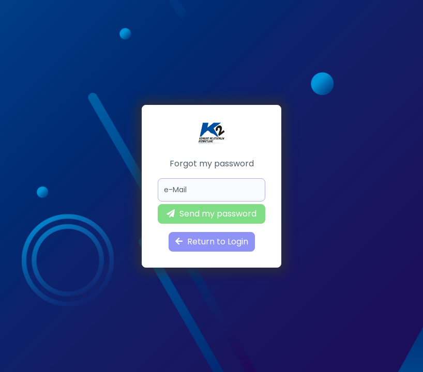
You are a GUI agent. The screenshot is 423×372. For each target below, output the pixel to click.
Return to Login (211, 241)
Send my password (211, 214)
